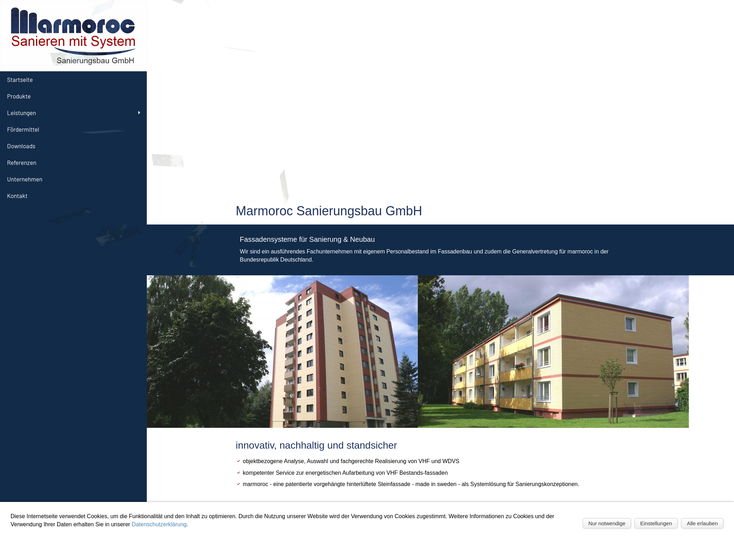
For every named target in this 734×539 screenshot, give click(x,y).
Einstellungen (656, 523)
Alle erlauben (702, 523)
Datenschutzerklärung (159, 524)
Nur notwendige (606, 523)
